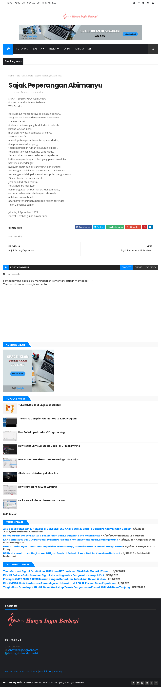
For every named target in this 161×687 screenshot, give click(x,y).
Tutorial (22, 48)
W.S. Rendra (27, 75)
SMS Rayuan (10, 514)
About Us (20, 3)
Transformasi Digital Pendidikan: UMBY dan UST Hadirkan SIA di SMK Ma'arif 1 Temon (56, 571)
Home (9, 3)
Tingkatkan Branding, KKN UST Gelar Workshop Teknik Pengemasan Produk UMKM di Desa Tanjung (66, 587)
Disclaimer (45, 671)
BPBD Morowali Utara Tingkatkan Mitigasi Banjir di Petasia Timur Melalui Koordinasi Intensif (61, 553)
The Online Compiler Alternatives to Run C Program (47, 418)
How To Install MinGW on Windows (37, 486)
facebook (151, 267)
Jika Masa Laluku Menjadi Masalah (38, 473)
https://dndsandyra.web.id (23, 653)
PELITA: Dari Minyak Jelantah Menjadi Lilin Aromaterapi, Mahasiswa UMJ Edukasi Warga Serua (63, 546)
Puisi (18, 75)
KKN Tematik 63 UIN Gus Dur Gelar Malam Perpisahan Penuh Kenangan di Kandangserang (60, 539)
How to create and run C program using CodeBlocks (48, 459)
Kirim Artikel (49, 3)
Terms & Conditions (25, 671)
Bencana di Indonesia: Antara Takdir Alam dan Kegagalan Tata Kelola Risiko (51, 535)
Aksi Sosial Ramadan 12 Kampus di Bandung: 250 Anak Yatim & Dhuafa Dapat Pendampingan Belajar (67, 529)
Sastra (37, 48)
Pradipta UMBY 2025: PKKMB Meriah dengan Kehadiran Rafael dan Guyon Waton (54, 579)
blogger (126, 267)
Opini (67, 48)
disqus (138, 267)
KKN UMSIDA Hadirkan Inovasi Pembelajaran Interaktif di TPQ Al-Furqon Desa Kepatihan (59, 583)
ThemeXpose (40, 682)
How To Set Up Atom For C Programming (41, 432)
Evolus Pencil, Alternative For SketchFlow (41, 500)
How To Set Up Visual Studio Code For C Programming (49, 446)
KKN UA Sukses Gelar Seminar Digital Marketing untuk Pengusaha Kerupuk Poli (53, 575)
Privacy (58, 671)
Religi (52, 48)
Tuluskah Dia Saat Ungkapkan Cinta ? (39, 405)
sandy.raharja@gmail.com (23, 650)
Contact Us (33, 3)
